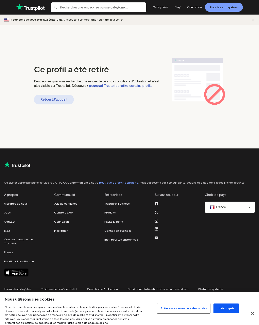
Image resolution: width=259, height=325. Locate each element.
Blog (7, 230)
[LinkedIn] (156, 229)
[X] (156, 212)
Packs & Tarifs (113, 221)
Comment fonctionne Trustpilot (18, 241)
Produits (110, 212)
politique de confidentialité (118, 182)
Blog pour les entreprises (121, 239)
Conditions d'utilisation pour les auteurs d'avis (158, 289)
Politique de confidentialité (59, 289)
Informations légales (17, 289)
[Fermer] (253, 20)
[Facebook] (156, 203)
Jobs (7, 212)
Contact (9, 221)
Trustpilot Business (117, 203)
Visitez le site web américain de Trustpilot (94, 19)
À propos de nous (16, 203)
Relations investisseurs (19, 261)
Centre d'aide (63, 212)
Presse (8, 252)
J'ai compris (226, 308)
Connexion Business (117, 230)
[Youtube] (156, 237)
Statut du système (210, 289)
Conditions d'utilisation (102, 289)
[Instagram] (156, 220)
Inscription (61, 230)
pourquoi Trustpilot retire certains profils (121, 86)
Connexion (61, 221)
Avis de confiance (65, 203)
